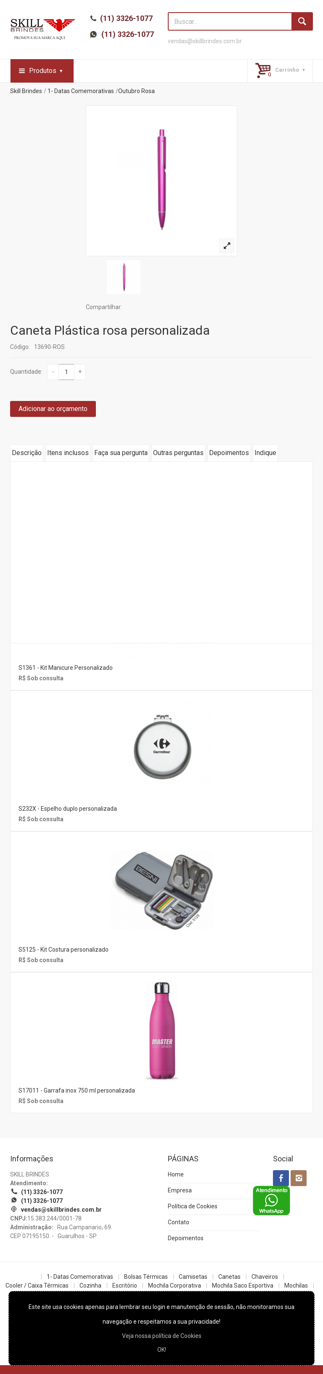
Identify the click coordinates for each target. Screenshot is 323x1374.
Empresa (180, 1190)
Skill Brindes (26, 91)
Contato (178, 1222)
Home (176, 1174)
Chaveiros (265, 1276)
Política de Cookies (192, 1206)
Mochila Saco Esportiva (242, 1285)
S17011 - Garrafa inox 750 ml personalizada (77, 1090)
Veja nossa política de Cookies (161, 1335)
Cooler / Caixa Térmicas (37, 1285)
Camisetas (193, 1276)
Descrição (27, 453)
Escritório (124, 1285)
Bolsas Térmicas (146, 1276)
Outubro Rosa (136, 91)
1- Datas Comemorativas (81, 91)
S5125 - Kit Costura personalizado (64, 949)
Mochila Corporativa (174, 1285)
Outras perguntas (178, 453)
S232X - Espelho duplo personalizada (68, 808)
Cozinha (90, 1285)
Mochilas (296, 1285)
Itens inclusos (68, 453)
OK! (161, 1349)
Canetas (229, 1276)
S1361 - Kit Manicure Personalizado (66, 667)
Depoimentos (229, 453)
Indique (265, 453)
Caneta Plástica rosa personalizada (110, 330)
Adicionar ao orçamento (53, 409)
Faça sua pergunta (121, 453)
